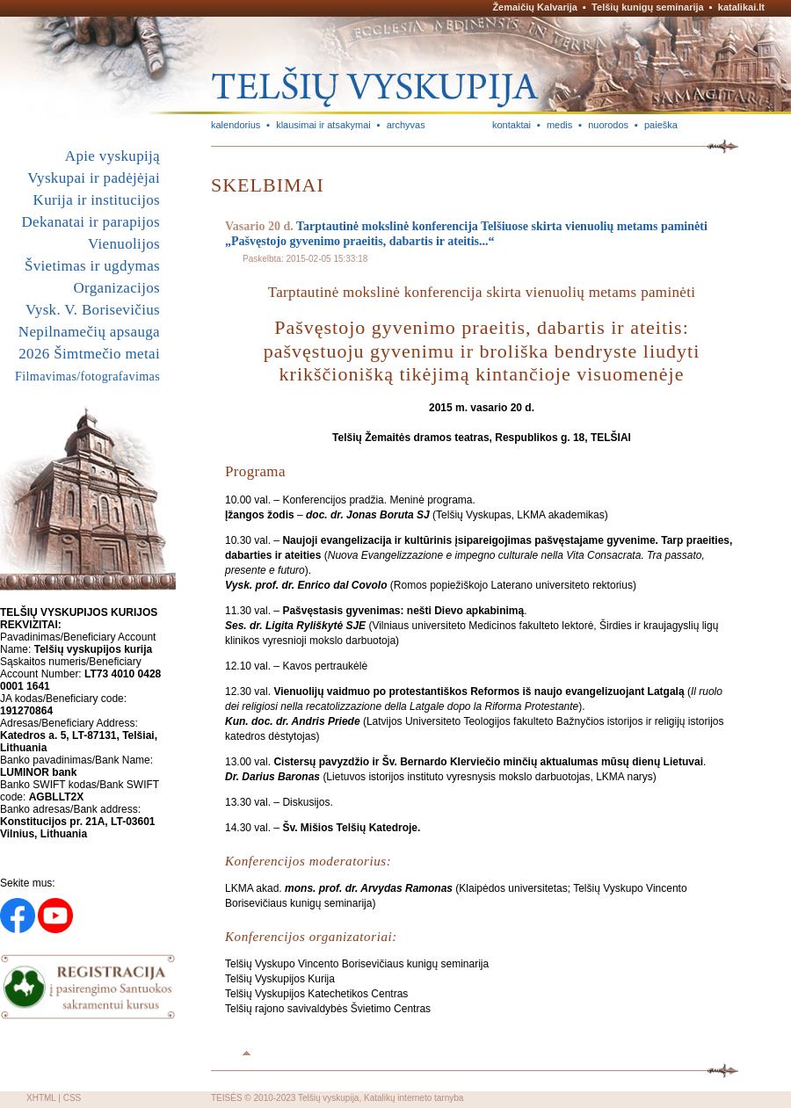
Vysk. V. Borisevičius (92, 309)
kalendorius (235, 124)
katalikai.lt (741, 7)
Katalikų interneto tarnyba (413, 1098)
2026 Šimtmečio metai (89, 353)
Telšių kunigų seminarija (647, 7)
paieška (661, 124)
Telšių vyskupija (328, 1098)
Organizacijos (116, 287)
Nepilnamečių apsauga (89, 331)
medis (559, 124)
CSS (72, 1098)
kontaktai (511, 124)
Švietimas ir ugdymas (92, 265)
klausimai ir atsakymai (323, 124)
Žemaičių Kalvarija (534, 7)
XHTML (41, 1098)
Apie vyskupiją (112, 156)
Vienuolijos (124, 243)
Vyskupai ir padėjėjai (93, 178)
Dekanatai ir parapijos (90, 222)
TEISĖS (227, 1098)
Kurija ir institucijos (96, 200)
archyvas (406, 124)
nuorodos (608, 124)
